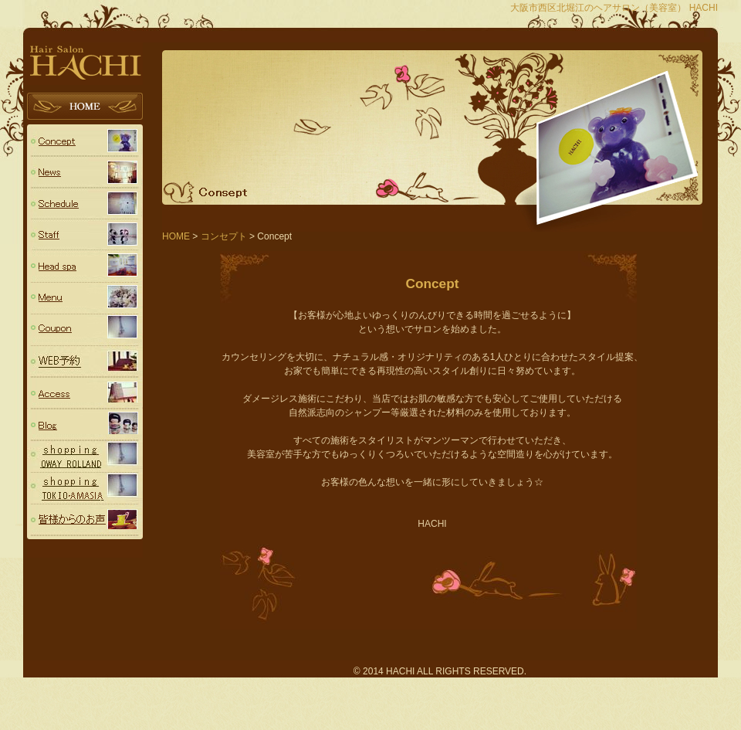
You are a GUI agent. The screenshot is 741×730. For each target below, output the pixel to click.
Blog (85, 425)
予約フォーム (85, 362)
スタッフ (85, 235)
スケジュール (85, 203)
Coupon (85, 330)
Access (85, 393)
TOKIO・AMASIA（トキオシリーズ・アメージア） (85, 488)
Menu (85, 298)
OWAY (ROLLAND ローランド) (85, 457)
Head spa (85, 267)
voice (85, 520)
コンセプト (85, 140)
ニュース (85, 172)
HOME (85, 108)
